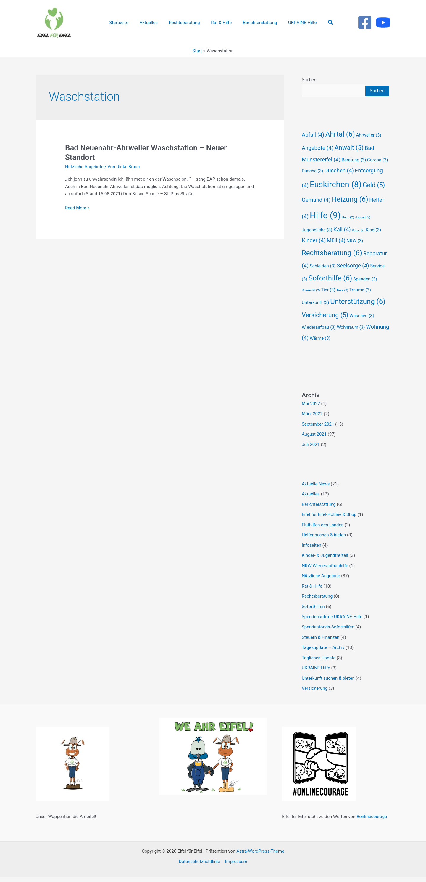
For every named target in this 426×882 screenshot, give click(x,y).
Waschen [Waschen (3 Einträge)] (361, 326)
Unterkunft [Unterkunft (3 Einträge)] (315, 313)
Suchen (309, 79)
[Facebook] (364, 22)
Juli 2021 (311, 454)
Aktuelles (311, 503)
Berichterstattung (319, 513)
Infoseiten (312, 553)
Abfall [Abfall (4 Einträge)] (313, 145)
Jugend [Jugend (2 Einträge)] (362, 228)
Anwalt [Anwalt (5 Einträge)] (349, 158)
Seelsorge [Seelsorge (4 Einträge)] (353, 276)
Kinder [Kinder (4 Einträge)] (314, 251)
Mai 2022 (311, 414)
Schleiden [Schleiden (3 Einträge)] (322, 276)
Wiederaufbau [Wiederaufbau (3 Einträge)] (319, 338)
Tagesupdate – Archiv (323, 653)
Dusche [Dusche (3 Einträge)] (312, 181)
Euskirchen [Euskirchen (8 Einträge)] (336, 195)
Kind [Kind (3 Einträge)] (373, 240)
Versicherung (315, 693)
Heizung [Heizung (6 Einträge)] (350, 210)
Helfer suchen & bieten (324, 543)
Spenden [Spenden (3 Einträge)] (365, 289)
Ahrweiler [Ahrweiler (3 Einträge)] (368, 145)
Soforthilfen (313, 613)
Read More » (77, 207)
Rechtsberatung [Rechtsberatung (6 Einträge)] (332, 263)
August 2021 (314, 444)
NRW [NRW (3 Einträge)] (355, 251)
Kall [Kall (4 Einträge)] (342, 240)
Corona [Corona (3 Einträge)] (377, 170)
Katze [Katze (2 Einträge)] (358, 241)
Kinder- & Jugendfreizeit (325, 563)
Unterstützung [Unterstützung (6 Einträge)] (357, 312)
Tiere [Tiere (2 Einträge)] (342, 301)
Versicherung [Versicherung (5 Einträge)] (325, 325)
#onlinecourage (371, 821)
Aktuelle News (316, 493)
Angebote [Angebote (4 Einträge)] (317, 158)
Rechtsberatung (317, 603)
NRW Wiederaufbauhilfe (325, 573)
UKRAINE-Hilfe (316, 673)
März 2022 (312, 424)
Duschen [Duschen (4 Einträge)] (339, 181)
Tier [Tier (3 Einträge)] (328, 300)
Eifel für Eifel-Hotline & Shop (329, 523)
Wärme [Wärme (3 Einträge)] (320, 349)
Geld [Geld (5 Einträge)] (374, 195)
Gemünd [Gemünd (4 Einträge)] (316, 210)
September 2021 (318, 434)
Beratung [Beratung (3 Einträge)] (354, 170)
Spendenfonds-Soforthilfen (328, 633)
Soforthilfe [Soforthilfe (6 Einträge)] (330, 289)
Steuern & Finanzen (321, 643)
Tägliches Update (319, 663)
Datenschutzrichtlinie (199, 866)
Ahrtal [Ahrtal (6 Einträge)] (340, 145)
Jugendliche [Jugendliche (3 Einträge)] (317, 240)
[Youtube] (383, 22)
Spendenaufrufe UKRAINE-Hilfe (332, 623)
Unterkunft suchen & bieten (328, 683)
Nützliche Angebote (84, 166)
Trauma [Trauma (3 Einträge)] (360, 300)
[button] (324, 22)
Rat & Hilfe (312, 593)
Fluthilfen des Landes (323, 533)
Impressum (236, 866)
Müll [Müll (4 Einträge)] (336, 251)
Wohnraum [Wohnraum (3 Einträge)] (351, 338)
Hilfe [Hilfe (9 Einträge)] (325, 226)
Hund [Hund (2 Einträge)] (348, 228)
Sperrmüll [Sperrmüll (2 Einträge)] (311, 301)
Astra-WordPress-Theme (260, 856)
